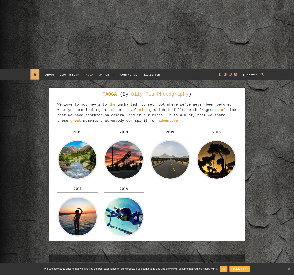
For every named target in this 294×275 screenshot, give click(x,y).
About (50, 75)
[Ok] (289, 269)
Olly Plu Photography (160, 94)
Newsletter (151, 75)
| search (250, 74)
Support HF (106, 75)
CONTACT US (128, 75)
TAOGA (88, 75)
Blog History (69, 75)
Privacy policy (239, 268)
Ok (223, 268)
